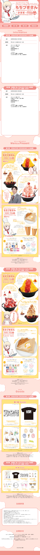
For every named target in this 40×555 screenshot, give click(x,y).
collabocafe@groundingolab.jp (14, 536)
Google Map (13, 101)
